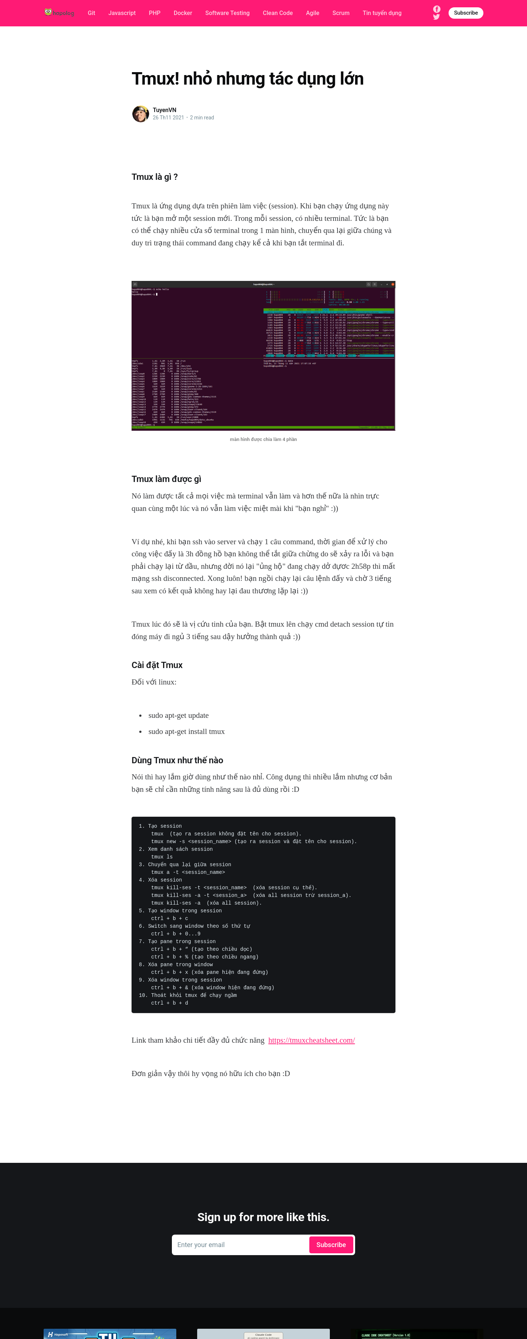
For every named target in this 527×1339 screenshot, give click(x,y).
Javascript (122, 13)
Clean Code (278, 13)
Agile (312, 13)
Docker (183, 13)
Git (91, 13)
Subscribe (466, 13)
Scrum (341, 13)
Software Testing (227, 13)
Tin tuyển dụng (382, 13)
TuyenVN (164, 110)
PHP (155, 13)
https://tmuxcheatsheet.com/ (311, 1040)
